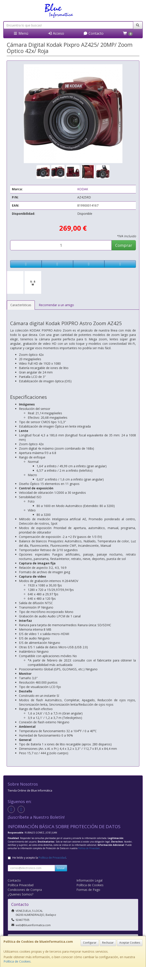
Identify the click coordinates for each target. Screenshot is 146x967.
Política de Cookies (17, 961)
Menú (20, 33)
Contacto (93, 33)
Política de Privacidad (89, 848)
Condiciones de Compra (25, 890)
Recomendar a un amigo (56, 305)
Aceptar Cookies (129, 942)
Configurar (89, 942)
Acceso (56, 33)
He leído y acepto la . (39, 858)
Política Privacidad (20, 885)
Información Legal (89, 880)
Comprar (123, 245)
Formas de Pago (88, 890)
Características (20, 305)
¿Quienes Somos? (20, 894)
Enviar (61, 868)
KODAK (82, 189)
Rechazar (108, 942)
